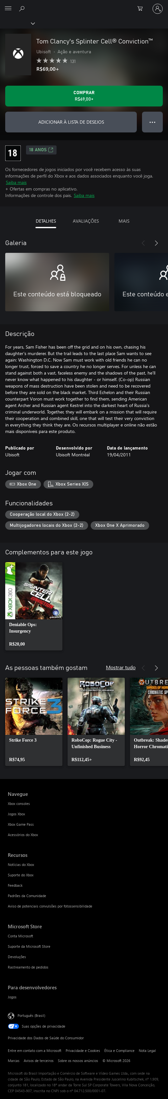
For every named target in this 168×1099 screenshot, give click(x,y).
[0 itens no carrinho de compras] (142, 9)
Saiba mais (16, 182)
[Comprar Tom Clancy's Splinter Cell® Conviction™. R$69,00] (84, 96)
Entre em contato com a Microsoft (34, 1050)
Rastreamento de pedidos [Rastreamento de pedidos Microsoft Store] (28, 967)
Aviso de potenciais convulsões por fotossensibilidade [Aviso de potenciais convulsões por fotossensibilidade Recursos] (50, 906)
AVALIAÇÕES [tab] (86, 221)
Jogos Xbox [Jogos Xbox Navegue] (16, 814)
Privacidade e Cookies (83, 1050)
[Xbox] (17, 23)
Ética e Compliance (119, 1050)
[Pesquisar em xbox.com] (22, 8)
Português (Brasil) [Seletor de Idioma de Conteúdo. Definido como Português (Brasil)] (31, 1015)
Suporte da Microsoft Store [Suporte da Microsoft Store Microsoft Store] (29, 946)
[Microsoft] (84, 5)
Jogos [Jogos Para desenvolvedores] (12, 997)
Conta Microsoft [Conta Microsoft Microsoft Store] (20, 936)
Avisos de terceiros (39, 1060)
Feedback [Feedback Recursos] (15, 885)
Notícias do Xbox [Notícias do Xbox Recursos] (21, 864)
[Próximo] (156, 243)
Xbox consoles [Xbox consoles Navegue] (19, 803)
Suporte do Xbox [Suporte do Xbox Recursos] (20, 875)
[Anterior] (143, 243)
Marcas (13, 1060)
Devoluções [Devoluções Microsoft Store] (17, 957)
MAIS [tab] (124, 221)
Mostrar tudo (121, 667)
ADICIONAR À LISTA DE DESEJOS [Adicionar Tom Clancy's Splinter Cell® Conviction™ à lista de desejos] (71, 122)
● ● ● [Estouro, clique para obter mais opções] (152, 122)
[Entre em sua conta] (157, 9)
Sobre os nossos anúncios (78, 1060)
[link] (33, 606)
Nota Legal (147, 1050)
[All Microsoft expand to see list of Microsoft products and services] (8, 9)
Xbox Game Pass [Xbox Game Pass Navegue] (21, 824)
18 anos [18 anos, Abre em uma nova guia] (41, 150)
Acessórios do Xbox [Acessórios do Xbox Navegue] (23, 835)
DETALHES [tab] (46, 221)
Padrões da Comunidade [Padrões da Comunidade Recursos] (27, 896)
